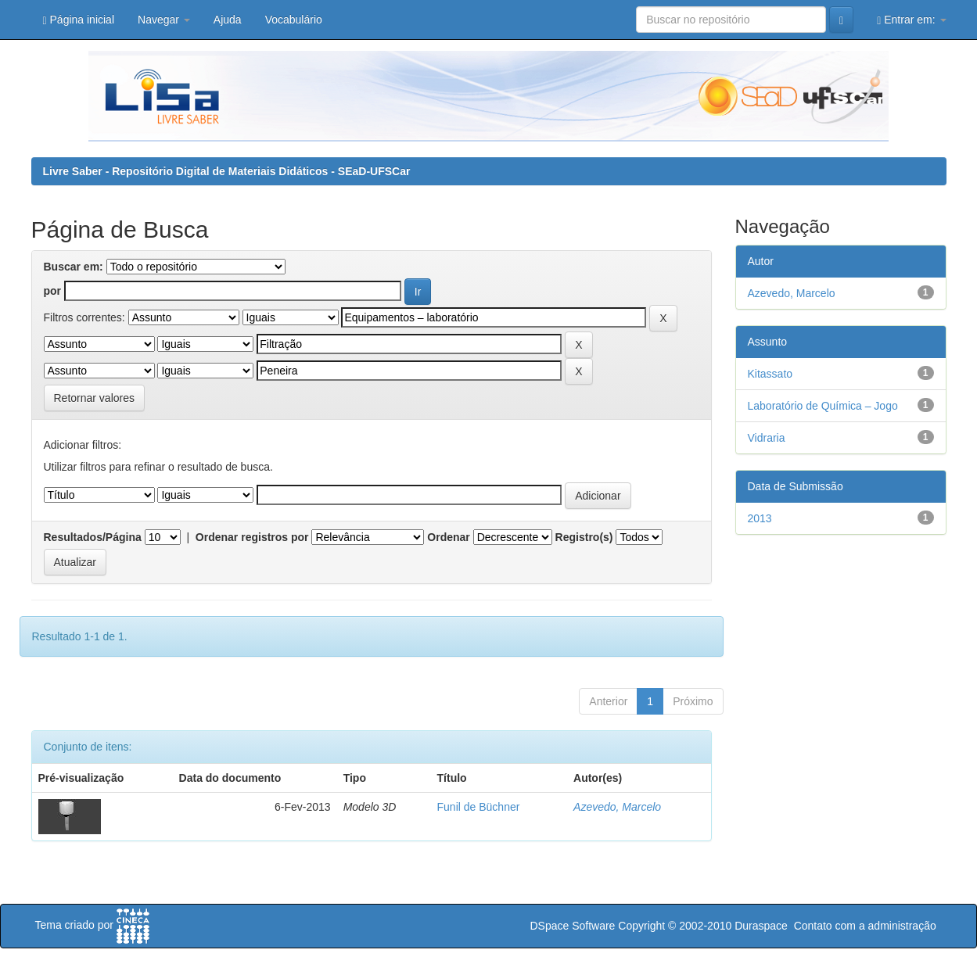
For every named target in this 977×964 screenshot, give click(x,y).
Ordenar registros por (252, 537)
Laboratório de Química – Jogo (823, 406)
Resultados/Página (93, 537)
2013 (760, 518)
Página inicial (79, 20)
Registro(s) (584, 537)
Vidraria (766, 438)
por (53, 291)
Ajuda (228, 19)
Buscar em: (73, 266)
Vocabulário (293, 19)
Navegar (164, 19)
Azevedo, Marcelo (617, 807)
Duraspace (761, 925)
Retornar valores (94, 398)
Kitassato (770, 373)
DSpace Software (572, 925)
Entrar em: (911, 20)
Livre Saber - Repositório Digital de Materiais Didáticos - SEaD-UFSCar (227, 171)
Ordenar (448, 537)
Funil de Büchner (478, 807)
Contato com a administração (865, 925)
